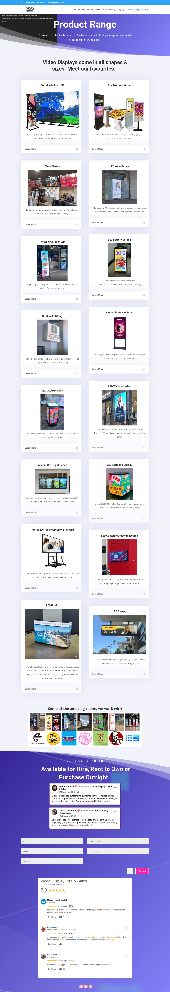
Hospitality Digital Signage (114, 10)
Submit (142, 871)
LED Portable (79, 10)
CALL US (145, 10)
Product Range (134, 10)
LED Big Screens (93, 10)
